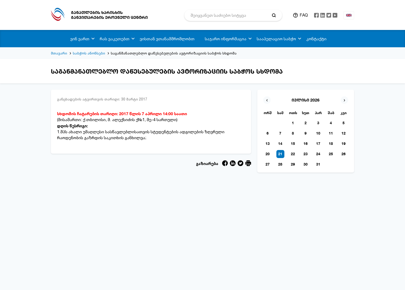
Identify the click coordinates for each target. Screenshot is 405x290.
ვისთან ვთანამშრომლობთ (167, 38)
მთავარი (59, 53)
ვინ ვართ (79, 38)
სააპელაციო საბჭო (276, 38)
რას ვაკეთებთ (114, 38)
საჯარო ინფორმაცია (225, 38)
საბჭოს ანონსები (89, 53)
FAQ (304, 15)
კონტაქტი (316, 38)
